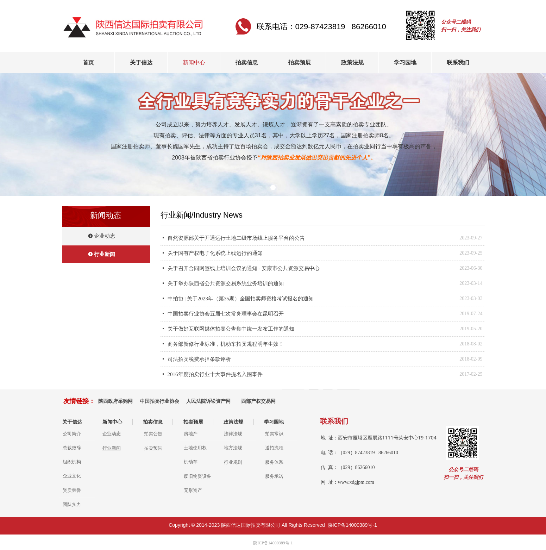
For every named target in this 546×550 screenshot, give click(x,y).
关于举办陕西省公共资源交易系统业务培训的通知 (226, 283)
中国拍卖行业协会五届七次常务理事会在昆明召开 (226, 314)
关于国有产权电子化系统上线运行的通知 (215, 253)
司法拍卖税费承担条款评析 (199, 359)
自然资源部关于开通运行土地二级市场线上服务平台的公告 (236, 238)
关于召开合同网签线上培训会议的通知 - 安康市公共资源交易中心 (244, 268)
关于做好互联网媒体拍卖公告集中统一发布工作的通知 (231, 329)
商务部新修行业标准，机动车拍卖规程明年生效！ (226, 344)
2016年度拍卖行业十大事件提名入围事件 (215, 374)
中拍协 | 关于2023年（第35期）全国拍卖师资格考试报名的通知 (241, 298)
